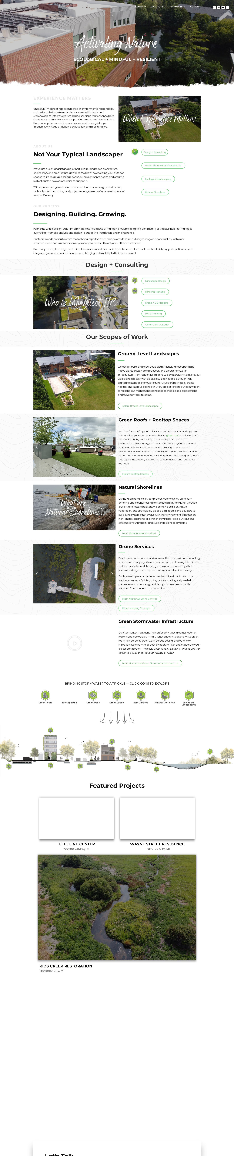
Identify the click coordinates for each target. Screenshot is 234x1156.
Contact (195, 8)
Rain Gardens (140, 702)
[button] (159, 118)
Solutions (158, 8)
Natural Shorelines (165, 702)
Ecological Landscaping (189, 703)
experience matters (62, 98)
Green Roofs (45, 702)
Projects (178, 8)
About (140, 8)
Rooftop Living (69, 702)
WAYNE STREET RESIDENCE (157, 844)
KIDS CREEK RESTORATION (65, 966)
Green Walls (93, 702)
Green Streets (116, 702)
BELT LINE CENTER (77, 844)
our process (46, 206)
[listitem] (50, 730)
